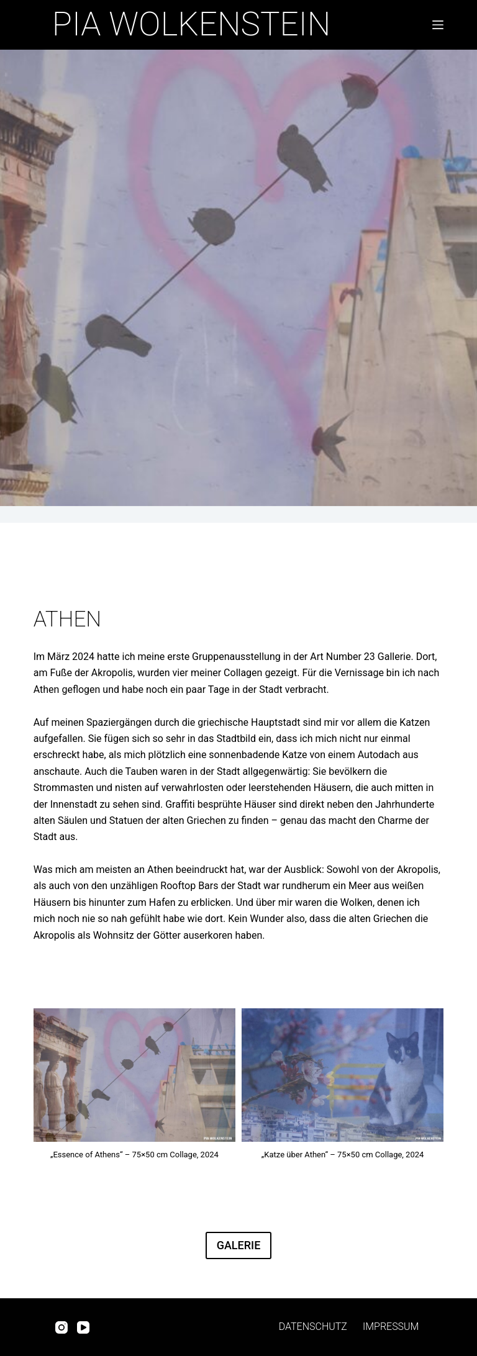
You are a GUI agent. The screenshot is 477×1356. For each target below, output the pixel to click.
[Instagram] (61, 1327)
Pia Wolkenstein (191, 24)
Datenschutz (313, 1326)
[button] (134, 1087)
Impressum (391, 1326)
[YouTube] (83, 1327)
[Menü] (435, 24)
